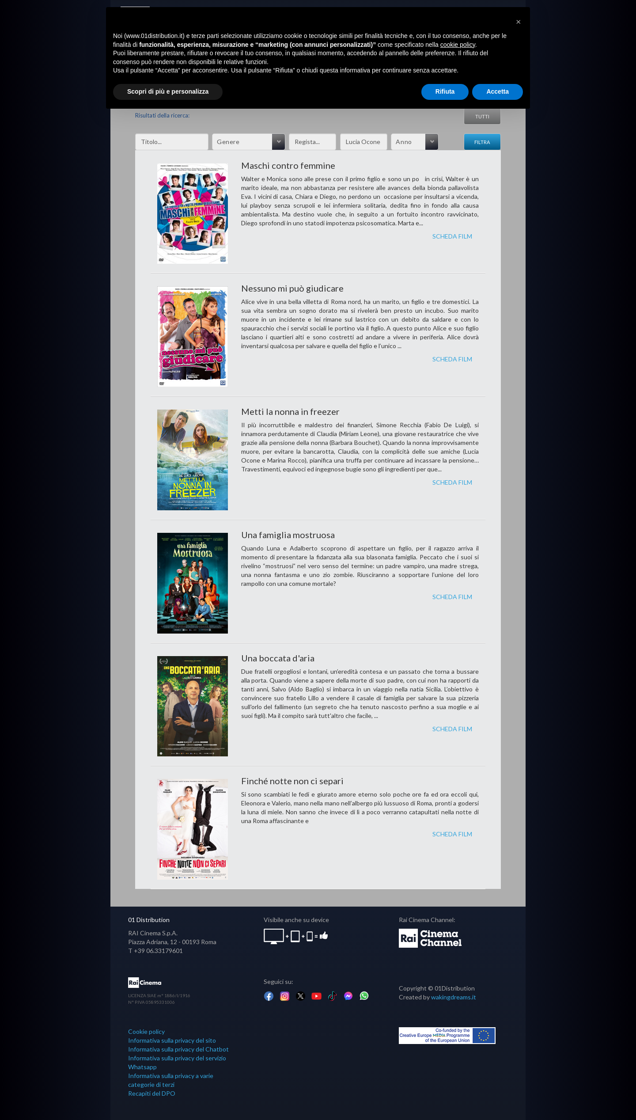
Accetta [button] (497, 91)
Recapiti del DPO (151, 1093)
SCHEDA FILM (452, 236)
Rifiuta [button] (445, 91)
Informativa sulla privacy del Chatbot (178, 1049)
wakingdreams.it (453, 997)
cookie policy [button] (457, 44)
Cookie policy (146, 1031)
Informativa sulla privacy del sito (172, 1040)
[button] (518, 21)
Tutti (482, 116)
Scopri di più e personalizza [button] (167, 91)
